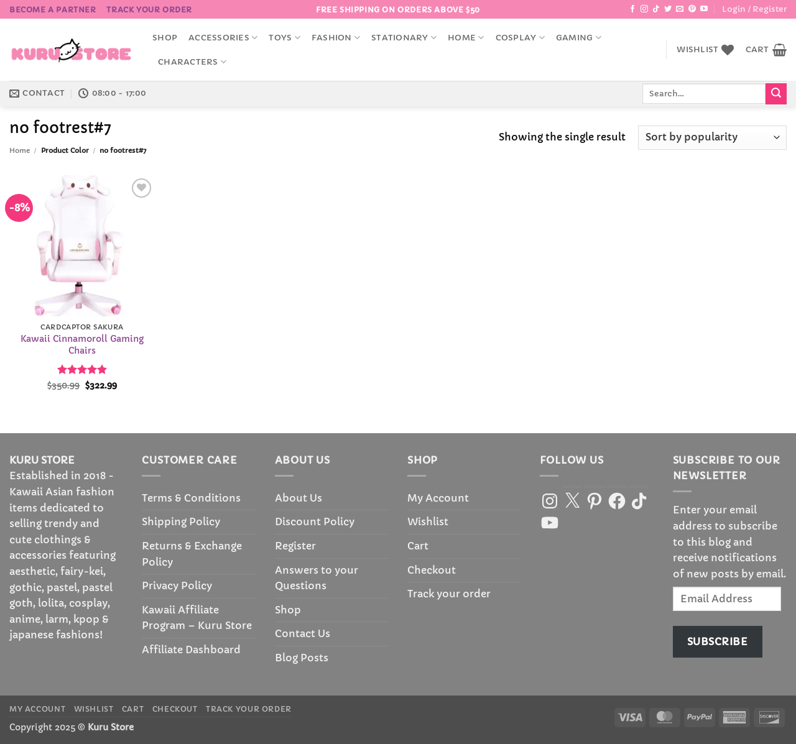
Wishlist (427, 521)
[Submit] (776, 93)
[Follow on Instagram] (644, 9)
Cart (417, 546)
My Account (438, 498)
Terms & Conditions (191, 498)
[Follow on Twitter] (668, 9)
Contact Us (302, 633)
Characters (192, 62)
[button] (754, 9)
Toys (284, 38)
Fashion (336, 38)
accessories (222, 38)
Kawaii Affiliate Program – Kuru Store (197, 618)
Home (466, 38)
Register (295, 546)
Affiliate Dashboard (191, 649)
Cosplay (520, 38)
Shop (164, 38)
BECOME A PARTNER (52, 9)
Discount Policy (314, 521)
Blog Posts (301, 657)
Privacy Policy (177, 585)
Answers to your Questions (316, 578)
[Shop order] (712, 138)
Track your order (149, 9)
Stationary (404, 38)
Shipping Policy (181, 521)
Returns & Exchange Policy (192, 554)
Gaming (578, 38)
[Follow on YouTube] (704, 9)
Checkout (431, 570)
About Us (298, 498)
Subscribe (717, 641)
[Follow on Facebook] (632, 9)
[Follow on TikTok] (656, 9)
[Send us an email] (679, 9)
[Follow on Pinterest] (692, 9)
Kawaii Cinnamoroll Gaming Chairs (82, 344)
